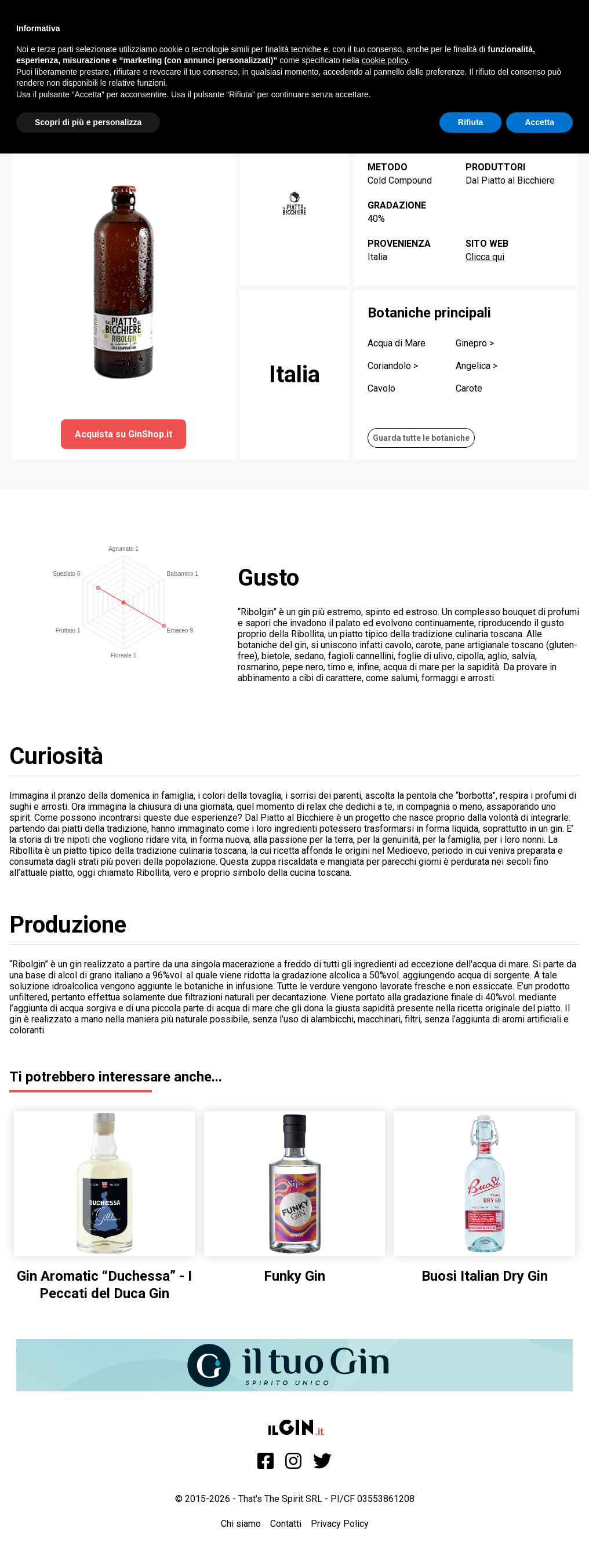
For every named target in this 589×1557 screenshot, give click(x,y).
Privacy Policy (340, 1523)
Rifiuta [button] (470, 122)
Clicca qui (485, 256)
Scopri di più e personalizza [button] (88, 122)
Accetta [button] (539, 122)
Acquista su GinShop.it (123, 434)
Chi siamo (241, 1523)
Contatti (285, 1523)
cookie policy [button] (385, 60)
